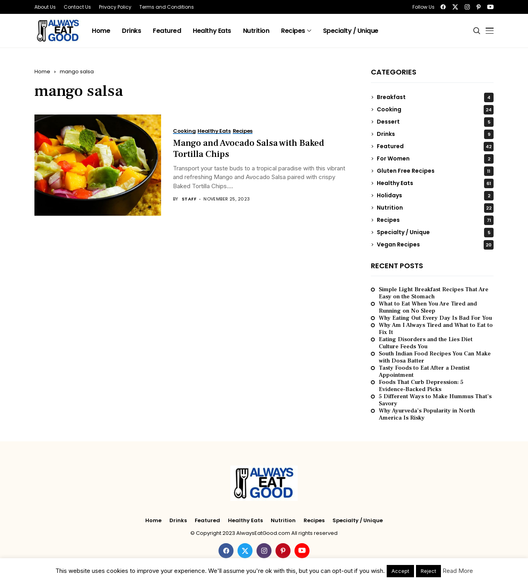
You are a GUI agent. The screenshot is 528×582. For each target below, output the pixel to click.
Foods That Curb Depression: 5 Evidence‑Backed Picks (421, 386)
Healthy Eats (435, 183)
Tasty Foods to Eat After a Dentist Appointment (424, 371)
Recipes (435, 220)
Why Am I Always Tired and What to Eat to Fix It (436, 329)
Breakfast (435, 97)
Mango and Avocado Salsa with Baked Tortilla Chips (248, 148)
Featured (435, 146)
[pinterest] (479, 7)
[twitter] (455, 7)
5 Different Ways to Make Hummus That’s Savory (435, 400)
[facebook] (443, 7)
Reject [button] (428, 571)
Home (42, 71)
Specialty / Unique (435, 232)
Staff (189, 199)
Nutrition (435, 208)
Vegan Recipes (435, 245)
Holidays (435, 195)
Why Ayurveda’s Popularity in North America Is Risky (427, 414)
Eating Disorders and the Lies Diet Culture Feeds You (426, 343)
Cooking (435, 109)
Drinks (435, 134)
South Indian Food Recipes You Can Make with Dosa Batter (435, 357)
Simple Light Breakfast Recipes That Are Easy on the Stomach (433, 293)
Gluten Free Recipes (435, 171)
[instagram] (467, 7)
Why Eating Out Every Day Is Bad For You (435, 318)
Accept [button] (400, 571)
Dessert (435, 122)
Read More (458, 570)
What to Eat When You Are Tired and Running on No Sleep (428, 307)
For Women (435, 159)
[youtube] (490, 7)
